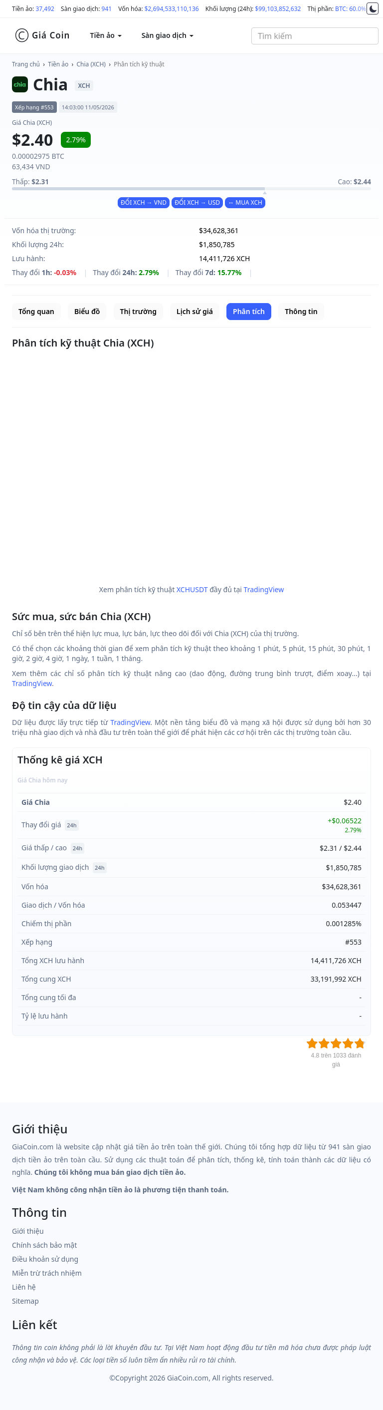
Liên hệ (24, 1287)
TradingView (264, 589)
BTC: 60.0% (350, 8)
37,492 (44, 8)
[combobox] (315, 35)
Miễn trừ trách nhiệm (47, 1273)
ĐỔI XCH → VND (144, 202)
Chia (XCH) (91, 64)
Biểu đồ (87, 311)
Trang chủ (26, 64)
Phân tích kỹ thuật (139, 64)
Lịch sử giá (195, 311)
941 (107, 8)
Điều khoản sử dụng (45, 1259)
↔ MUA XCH (245, 202)
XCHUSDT (192, 589)
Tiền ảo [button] (105, 35)
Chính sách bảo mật (44, 1245)
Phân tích (249, 311)
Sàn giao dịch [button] (167, 35)
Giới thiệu (28, 1231)
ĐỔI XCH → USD (197, 202)
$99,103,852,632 (278, 8)
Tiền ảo (58, 64)
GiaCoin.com (187, 1378)
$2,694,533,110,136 (172, 8)
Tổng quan (36, 311)
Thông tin (301, 311)
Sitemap (25, 1301)
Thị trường (138, 311)
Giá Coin (42, 35)
